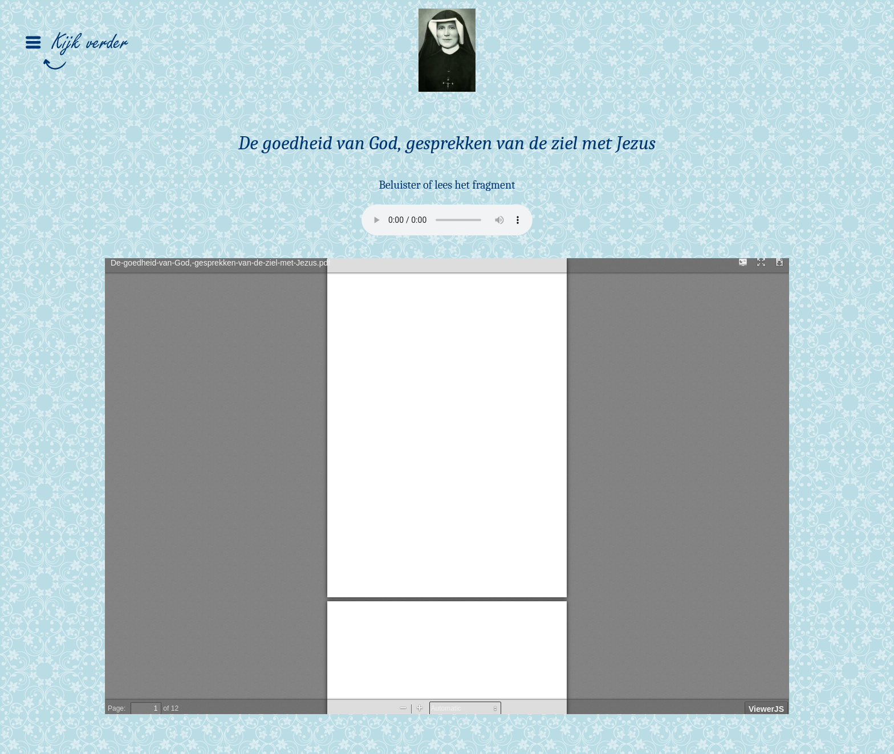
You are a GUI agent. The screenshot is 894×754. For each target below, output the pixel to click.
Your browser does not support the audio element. (447, 220)
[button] (64, 27)
